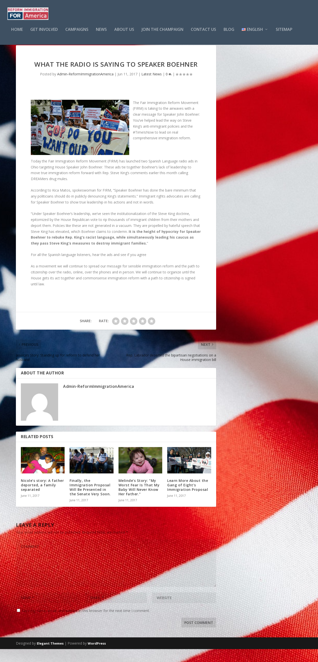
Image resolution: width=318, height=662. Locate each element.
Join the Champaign (162, 33)
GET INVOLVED (44, 33)
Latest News (151, 87)
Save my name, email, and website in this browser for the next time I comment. (86, 623)
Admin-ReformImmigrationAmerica (85, 87)
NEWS (101, 33)
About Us (124, 33)
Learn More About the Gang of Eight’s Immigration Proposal (187, 498)
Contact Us (203, 33)
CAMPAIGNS (76, 33)
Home (17, 33)
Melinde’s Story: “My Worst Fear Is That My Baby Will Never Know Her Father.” (139, 500)
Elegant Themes (50, 656)
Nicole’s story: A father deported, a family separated (42, 498)
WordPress (97, 656)
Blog (229, 33)
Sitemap (284, 33)
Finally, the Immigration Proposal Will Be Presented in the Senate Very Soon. (90, 500)
